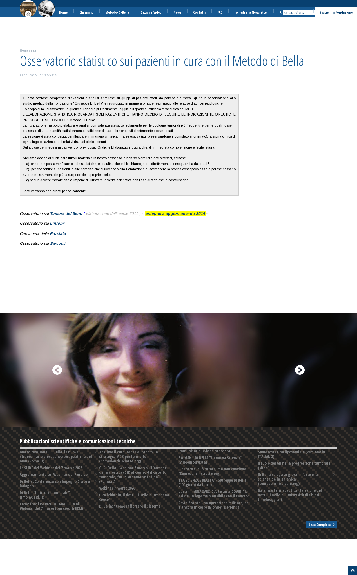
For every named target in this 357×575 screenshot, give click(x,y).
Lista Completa (320, 522)
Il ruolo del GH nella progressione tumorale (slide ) (294, 477)
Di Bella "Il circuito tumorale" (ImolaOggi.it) (44, 495)
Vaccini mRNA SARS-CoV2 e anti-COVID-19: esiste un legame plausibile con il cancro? (213, 499)
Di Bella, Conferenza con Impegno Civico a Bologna (54, 483)
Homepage (28, 50)
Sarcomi (57, 243)
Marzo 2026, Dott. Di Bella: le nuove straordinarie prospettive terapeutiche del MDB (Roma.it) (55, 456)
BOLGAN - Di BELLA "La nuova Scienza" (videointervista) (210, 465)
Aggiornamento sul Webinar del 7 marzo (53, 474)
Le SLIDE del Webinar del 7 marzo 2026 (50, 467)
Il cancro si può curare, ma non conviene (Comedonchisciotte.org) (212, 477)
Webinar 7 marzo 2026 (116, 493)
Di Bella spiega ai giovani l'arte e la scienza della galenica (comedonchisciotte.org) (293, 488)
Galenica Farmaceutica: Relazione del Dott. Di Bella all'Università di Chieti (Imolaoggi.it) (294, 501)
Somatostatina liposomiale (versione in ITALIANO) (291, 465)
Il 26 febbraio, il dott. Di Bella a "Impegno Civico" (133, 503)
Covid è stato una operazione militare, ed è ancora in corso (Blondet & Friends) (294, 454)
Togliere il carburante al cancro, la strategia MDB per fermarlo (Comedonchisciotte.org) (128, 462)
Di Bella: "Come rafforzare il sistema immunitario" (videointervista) (209, 454)
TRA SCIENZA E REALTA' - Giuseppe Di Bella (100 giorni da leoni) (212, 488)
